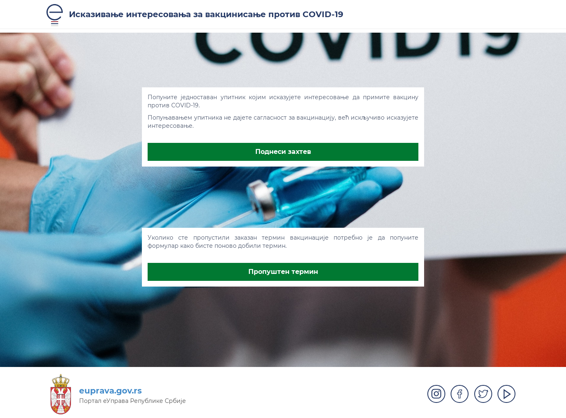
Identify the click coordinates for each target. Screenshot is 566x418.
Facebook (460, 394)
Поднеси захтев (283, 152)
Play (506, 394)
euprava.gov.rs (110, 391)
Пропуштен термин (283, 272)
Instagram (436, 394)
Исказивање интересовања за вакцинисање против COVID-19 (206, 14)
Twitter (483, 394)
